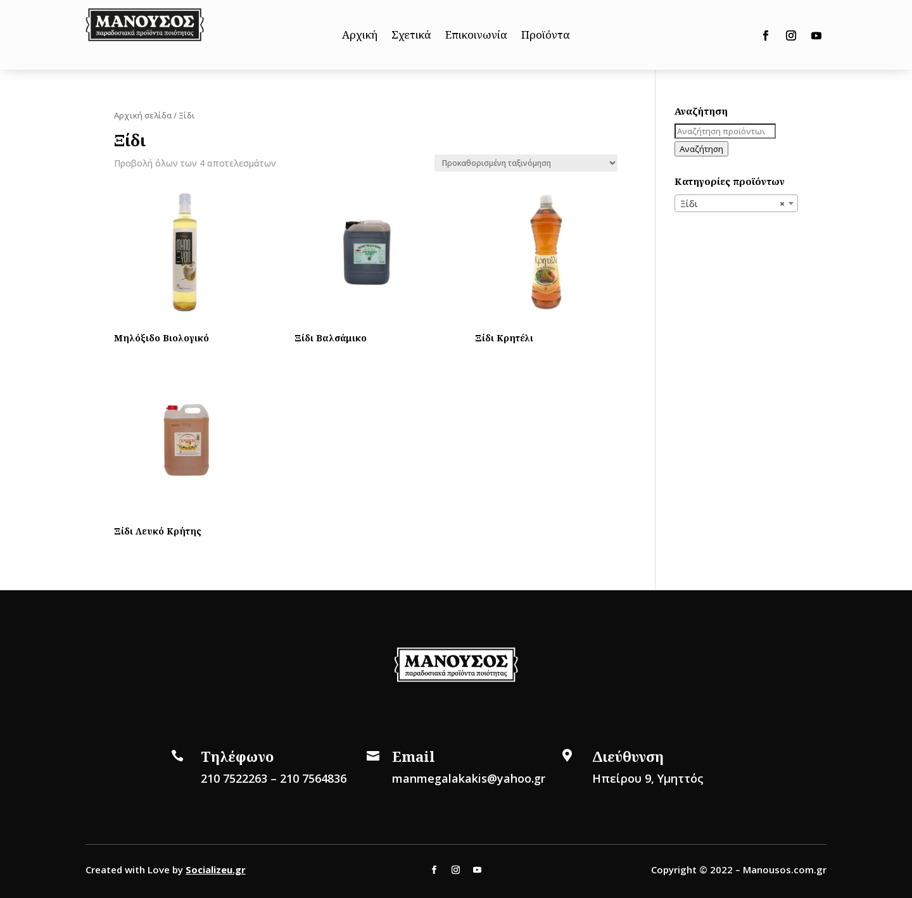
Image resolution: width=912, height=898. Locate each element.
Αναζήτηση (701, 149)
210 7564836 (313, 778)
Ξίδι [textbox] (732, 204)
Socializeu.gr (216, 869)
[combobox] (736, 203)
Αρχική (359, 36)
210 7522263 (234, 778)
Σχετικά (411, 36)
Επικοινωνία (476, 36)
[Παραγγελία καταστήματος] (526, 163)
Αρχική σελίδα (143, 115)
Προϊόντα (545, 36)
